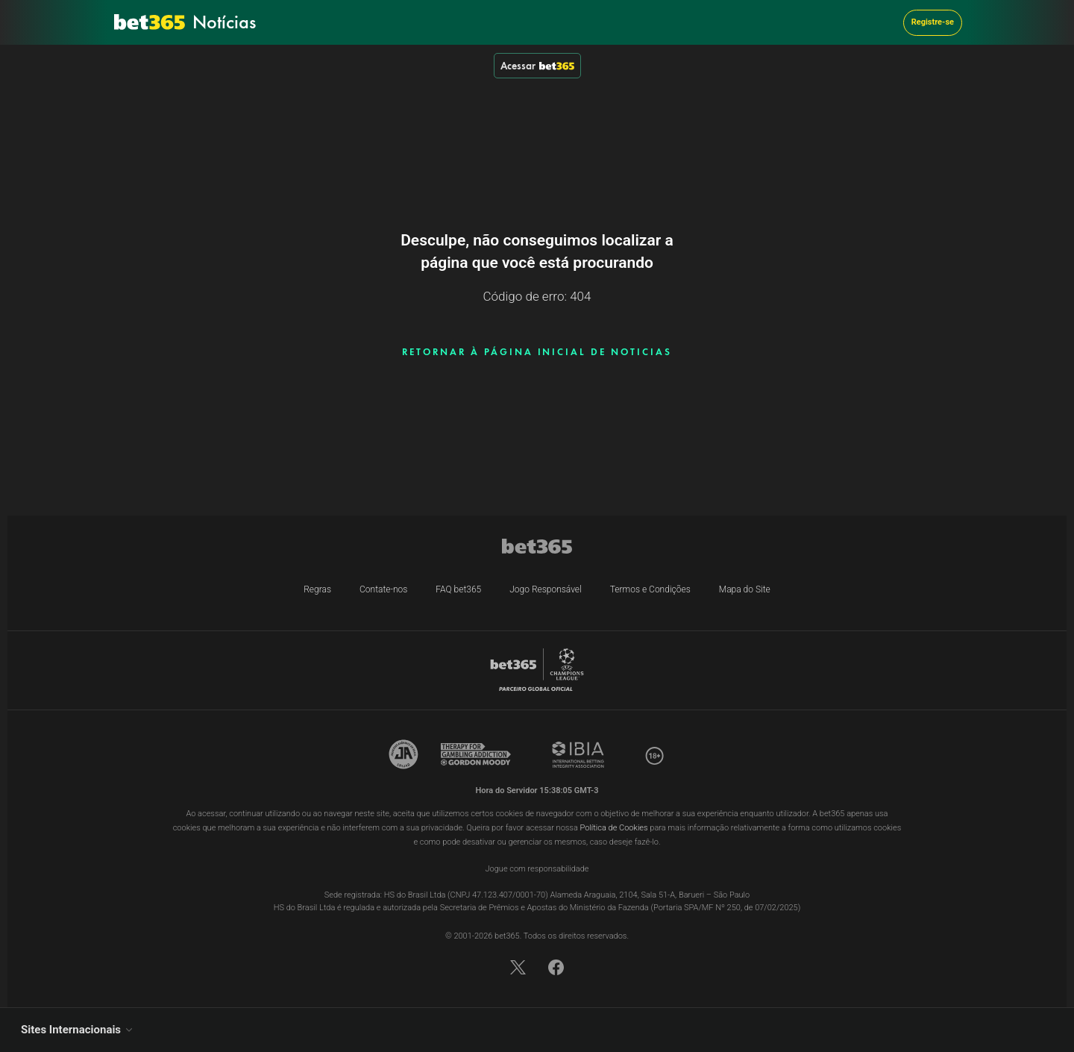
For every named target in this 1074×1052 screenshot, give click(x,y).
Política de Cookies (614, 828)
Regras (317, 589)
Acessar (537, 65)
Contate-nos (383, 589)
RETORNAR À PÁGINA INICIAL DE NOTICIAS (536, 351)
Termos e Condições (650, 589)
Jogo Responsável (545, 589)
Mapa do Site (744, 589)
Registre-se (932, 22)
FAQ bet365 (458, 589)
